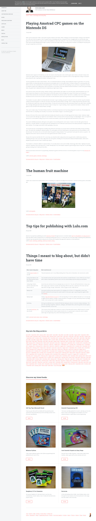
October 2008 (55, 339)
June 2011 (46, 344)
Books (50, 515)
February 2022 (45, 360)
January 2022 (38, 360)
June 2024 (86, 362)
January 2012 (32, 346)
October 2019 (50, 357)
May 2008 (87, 338)
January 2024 (67, 362)
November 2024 (48, 363)
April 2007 (66, 336)
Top (27, 513)
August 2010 (63, 343)
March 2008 (76, 338)
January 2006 (43, 334)
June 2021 (73, 359)
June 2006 (66, 334)
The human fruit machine (47, 170)
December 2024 (56, 363)
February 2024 (74, 362)
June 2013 (54, 347)
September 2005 (35, 334)
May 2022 (58, 360)
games (35, 155)
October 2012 (79, 346)
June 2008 (28, 339)
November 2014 (45, 351)
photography (32, 211)
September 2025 (79, 363)
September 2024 (33, 363)
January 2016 (58, 352)
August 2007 (87, 336)
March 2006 (49, 334)
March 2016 (72, 352)
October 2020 (38, 359)
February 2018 (44, 355)
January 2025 (64, 363)
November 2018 (66, 355)
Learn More (74, 3)
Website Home (49, 159)
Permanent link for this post (32, 159)
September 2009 (64, 341)
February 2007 (53, 336)
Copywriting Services (43, 515)
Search (30, 513)
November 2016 (48, 354)
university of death (47, 240)
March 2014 (54, 349)
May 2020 (83, 357)
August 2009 (56, 341)
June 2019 (29, 357)
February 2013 (36, 347)
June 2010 (57, 343)
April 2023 (34, 362)
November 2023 (59, 362)
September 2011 (65, 344)
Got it (79, 3)
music (41, 317)
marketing (35, 240)
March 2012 (46, 346)
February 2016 (65, 352)
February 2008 (69, 338)
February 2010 (39, 343)
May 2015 (86, 351)
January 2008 (62, 338)
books (30, 240)
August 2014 (82, 349)
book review (36, 317)
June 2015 (28, 352)
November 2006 (36, 336)
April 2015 (81, 351)
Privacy (37, 513)
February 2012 (39, 346)
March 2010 (46, 343)
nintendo (39, 155)
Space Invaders (33, 273)
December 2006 (45, 336)
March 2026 (44, 365)
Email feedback (57, 159)
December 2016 (56, 354)
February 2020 (65, 357)
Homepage (4, 7)
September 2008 (46, 339)
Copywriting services (7, 14)
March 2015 (75, 351)
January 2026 (38, 365)
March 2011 (29, 344)
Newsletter (32, 515)
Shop (81, 515)
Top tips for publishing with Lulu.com (57, 226)
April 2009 (34, 341)
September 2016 (33, 354)
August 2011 (57, 344)
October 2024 (41, 363)
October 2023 (52, 362)
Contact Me (4, 43)
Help (34, 513)
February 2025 (71, 363)
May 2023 (40, 362)
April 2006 (55, 334)
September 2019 (42, 357)
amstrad (31, 155)
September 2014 (29, 351)
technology (44, 155)
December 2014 (53, 351)
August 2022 (69, 360)
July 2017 (70, 354)
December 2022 (84, 360)
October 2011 (73, 344)
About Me (3, 10)
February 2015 (68, 351)
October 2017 (83, 354)
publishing (40, 240)
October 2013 (81, 347)
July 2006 (71, 334)
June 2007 (77, 336)
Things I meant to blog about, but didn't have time (58, 257)
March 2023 (28, 362)
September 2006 (84, 334)
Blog (37, 515)
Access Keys (43, 513)
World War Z (34, 309)
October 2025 (87, 363)
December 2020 (46, 359)
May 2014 (66, 349)
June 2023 (45, 362)
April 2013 (49, 347)
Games (77, 515)
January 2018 (37, 355)
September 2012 (70, 346)
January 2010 (32, 343)
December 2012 (86, 346)
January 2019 (82, 355)
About (84, 515)
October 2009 (72, 341)
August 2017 (76, 354)
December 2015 (50, 352)
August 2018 (51, 355)
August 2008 (39, 339)
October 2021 (79, 359)
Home (27, 15)
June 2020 (88, 357)
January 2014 (40, 349)
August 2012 (63, 346)
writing (53, 240)
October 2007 (38, 338)
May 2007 (71, 336)
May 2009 (40, 341)
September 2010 (71, 343)
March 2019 (88, 355)
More (29, 418)
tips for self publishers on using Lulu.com (81, 236)
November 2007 (46, 338)
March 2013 (43, 347)
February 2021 (61, 359)
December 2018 (74, 355)
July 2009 (51, 341)
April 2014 (60, 349)
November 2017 (29, 355)
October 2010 (79, 343)
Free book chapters (57, 515)
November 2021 (86, 359)
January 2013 (29, 347)
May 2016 (78, 352)
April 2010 (52, 343)
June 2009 (45, 341)
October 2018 (58, 355)
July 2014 (76, 349)
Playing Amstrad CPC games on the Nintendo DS (55, 25)
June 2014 (71, 349)
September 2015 (35, 352)
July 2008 (33, 339)
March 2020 (71, 357)
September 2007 (30, 338)
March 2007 (59, 336)
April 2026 (50, 365)
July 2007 (82, 336)
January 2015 (61, 351)
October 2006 (29, 336)
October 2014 (38, 351)
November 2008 (62, 339)
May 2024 (81, 362)
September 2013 (73, 347)
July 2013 (59, 347)
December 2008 (70, 339)
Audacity (45, 293)
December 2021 (30, 360)
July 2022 (63, 360)
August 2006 (77, 334)
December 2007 (54, 338)
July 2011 (51, 344)
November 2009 (79, 341)
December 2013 (32, 349)
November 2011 (80, 344)
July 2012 (57, 346)
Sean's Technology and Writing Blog (38, 15)
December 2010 (86, 343)
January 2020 (57, 357)
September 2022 (76, 360)
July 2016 (83, 352)
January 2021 (54, 359)
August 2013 (65, 347)
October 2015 (43, 352)
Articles (65, 515)
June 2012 (52, 346)
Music (69, 515)
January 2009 (78, 339)
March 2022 (52, 360)
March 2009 (28, 341)
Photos (73, 515)
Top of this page (57, 365)
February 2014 (47, 349)
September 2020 (30, 359)
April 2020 (77, 357)
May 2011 (41, 344)
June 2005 (28, 334)
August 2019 (35, 357)
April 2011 (35, 344)
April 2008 (82, 338)
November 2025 (30, 365)
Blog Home (42, 159)
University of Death (50, 236)
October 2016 (41, 354)
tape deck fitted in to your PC (52, 296)
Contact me (49, 513)
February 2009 (85, 339)
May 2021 (67, 359)
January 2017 (64, 354)
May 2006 (61, 334)
